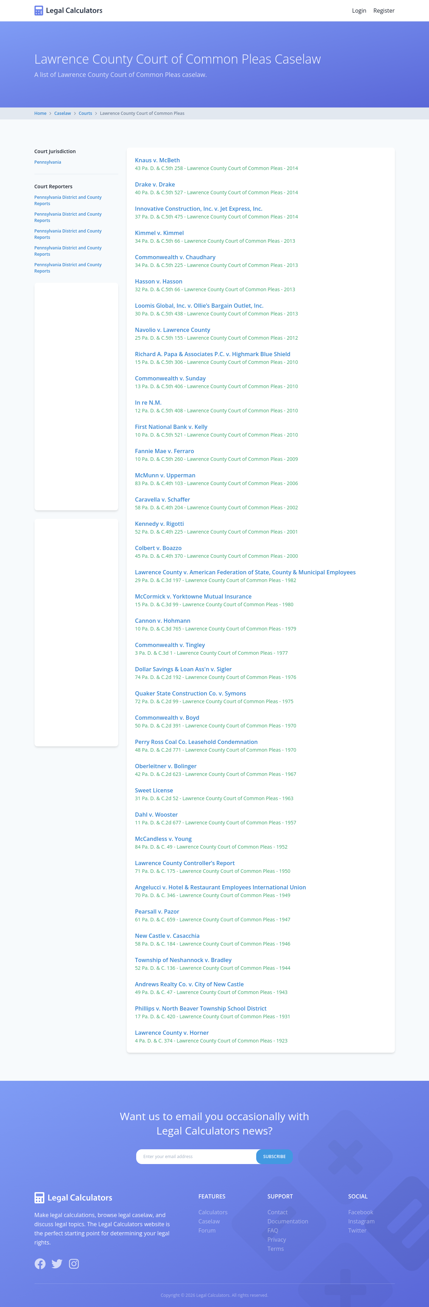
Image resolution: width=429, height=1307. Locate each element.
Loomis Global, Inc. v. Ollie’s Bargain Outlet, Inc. (199, 305)
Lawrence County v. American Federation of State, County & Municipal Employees (245, 572)
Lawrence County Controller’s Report (185, 863)
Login (359, 10)
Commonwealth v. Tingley (170, 645)
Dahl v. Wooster (156, 814)
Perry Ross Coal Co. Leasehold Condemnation (196, 742)
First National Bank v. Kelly (171, 427)
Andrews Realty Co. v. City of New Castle (189, 984)
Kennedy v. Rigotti (159, 524)
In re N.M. (148, 402)
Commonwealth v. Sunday (170, 378)
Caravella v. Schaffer (162, 499)
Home (40, 113)
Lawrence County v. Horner (172, 1033)
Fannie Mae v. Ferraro (164, 451)
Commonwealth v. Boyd (167, 717)
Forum (207, 1230)
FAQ (272, 1230)
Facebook (360, 1212)
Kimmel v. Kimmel (159, 233)
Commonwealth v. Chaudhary (175, 257)
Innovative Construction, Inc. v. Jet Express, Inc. (199, 209)
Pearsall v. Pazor (157, 911)
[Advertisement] (76, 396)
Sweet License (154, 790)
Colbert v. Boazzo (158, 548)
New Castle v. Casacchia (167, 936)
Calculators (213, 1212)
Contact (277, 1212)
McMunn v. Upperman (165, 475)
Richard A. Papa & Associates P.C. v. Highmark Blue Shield (213, 354)
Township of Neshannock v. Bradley (183, 960)
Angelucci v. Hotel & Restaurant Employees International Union (220, 887)
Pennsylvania (47, 162)
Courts (85, 113)
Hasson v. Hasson (159, 281)
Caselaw (62, 113)
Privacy (276, 1239)
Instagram (361, 1221)
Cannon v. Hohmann (163, 621)
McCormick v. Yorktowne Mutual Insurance (193, 596)
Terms (275, 1249)
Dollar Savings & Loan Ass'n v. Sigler (183, 669)
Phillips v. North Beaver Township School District (201, 1008)
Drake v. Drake (155, 184)
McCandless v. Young (163, 839)
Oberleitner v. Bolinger (166, 766)
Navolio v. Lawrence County (172, 330)
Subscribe (274, 1156)
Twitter (357, 1230)
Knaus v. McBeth (157, 160)
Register (384, 10)
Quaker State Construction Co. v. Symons (190, 693)
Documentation (287, 1221)
